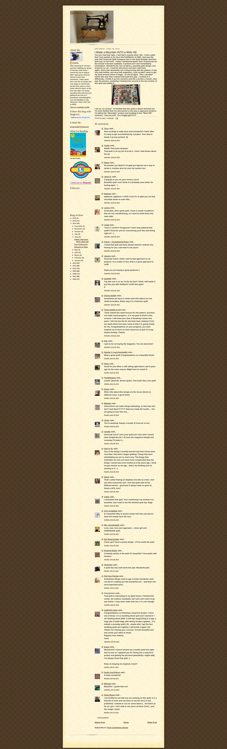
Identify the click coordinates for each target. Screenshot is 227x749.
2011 (75, 266)
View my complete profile (79, 107)
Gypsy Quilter (110, 296)
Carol (76, 63)
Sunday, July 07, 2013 (111, 667)
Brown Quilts (81, 13)
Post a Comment (103, 717)
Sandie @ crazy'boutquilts (116, 352)
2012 (75, 263)
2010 (75, 268)
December (79, 226)
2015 (75, 218)
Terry (106, 128)
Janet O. (107, 177)
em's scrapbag (110, 511)
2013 (75, 223)
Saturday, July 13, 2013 (111, 689)
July (76, 234)
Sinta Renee (109, 695)
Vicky (106, 364)
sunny (107, 208)
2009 (75, 271)
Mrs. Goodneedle (111, 525)
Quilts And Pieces (112, 672)
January (78, 260)
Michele (107, 684)
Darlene (107, 194)
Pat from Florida (111, 576)
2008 (75, 274)
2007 (75, 276)
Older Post (152, 722)
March (77, 255)
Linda (107, 225)
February (78, 258)
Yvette (107, 145)
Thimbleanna (110, 378)
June (77, 237)
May (76, 250)
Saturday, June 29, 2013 (112, 140)
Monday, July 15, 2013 (111, 712)
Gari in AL (108, 449)
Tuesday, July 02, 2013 (111, 605)
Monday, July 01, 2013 (111, 571)
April (77, 252)
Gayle (106, 477)
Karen (106, 389)
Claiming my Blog (81, 247)
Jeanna (107, 256)
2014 (75, 221)
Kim (106, 341)
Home (126, 722)
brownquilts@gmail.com (79, 127)
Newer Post (100, 722)
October (78, 231)
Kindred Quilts (110, 551)
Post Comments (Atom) (117, 728)
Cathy (106, 497)
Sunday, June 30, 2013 (111, 358)
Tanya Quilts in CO (112, 310)
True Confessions (81, 244)
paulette (107, 279)
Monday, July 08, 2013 (111, 678)
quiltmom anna (110, 610)
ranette (107, 432)
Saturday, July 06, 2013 (111, 641)
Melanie (107, 403)
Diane (106, 163)
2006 (75, 279)
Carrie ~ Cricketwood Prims (116, 242)
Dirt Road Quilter (111, 539)
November (79, 229)
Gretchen (108, 565)
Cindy (106, 420)
